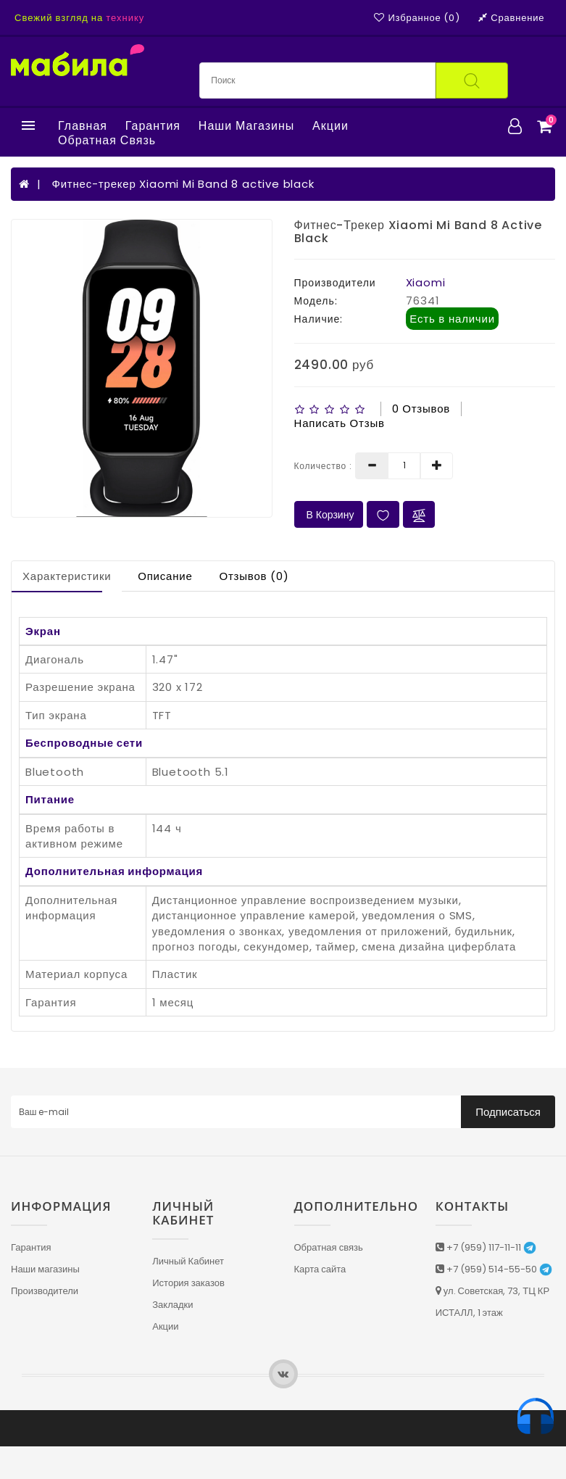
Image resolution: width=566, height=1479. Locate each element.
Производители (44, 1291)
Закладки (172, 1305)
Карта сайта (320, 1269)
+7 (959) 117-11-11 (486, 1247)
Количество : (323, 466)
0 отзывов (421, 408)
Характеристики (66, 576)
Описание (165, 576)
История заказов (188, 1283)
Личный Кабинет (188, 1261)
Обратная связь (107, 140)
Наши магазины (246, 126)
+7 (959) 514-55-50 (494, 1269)
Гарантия (152, 126)
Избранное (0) (417, 18)
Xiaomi (426, 282)
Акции (330, 126)
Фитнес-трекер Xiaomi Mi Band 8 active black (182, 183)
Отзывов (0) (253, 576)
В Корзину (329, 515)
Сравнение (511, 18)
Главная (82, 126)
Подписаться (508, 1111)
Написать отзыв (339, 423)
